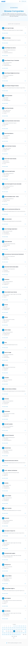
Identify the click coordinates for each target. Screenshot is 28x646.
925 (2, 632)
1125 (17, 632)
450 (21, 627)
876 (10, 631)
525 (2, 629)
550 (4, 629)
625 (10, 629)
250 (6, 627)
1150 (19, 632)
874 (6, 631)
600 (8, 629)
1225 (25, 632)
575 (6, 629)
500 (25, 627)
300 (10, 627)
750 (19, 629)
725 (18, 629)
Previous (14, 624)
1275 (4, 634)
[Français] (20, 1)
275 (8, 627)
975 (6, 632)
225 (4, 627)
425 (19, 627)
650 (12, 629)
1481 (25, 634)
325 (12, 627)
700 (16, 629)
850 (2, 631)
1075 (14, 632)
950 (4, 632)
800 (23, 629)
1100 (16, 632)
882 (21, 631)
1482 (12, 636)
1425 (16, 634)
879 (16, 631)
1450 (18, 634)
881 (19, 631)
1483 (14, 636)
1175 (21, 632)
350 (14, 627)
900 (25, 631)
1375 (12, 634)
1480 (23, 634)
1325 (8, 634)
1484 (16, 636)
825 (25, 629)
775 (21, 629)
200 (2, 627)
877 (12, 631)
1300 (6, 634)
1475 (20, 634)
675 (14, 629)
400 (18, 627)
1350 (10, 634)
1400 (14, 634)
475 (23, 627)
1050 (12, 632)
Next (14, 637)
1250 (2, 634)
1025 (10, 632)
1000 (8, 632)
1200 (23, 632)
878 (14, 631)
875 (8, 631)
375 (16, 627)
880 (18, 631)
